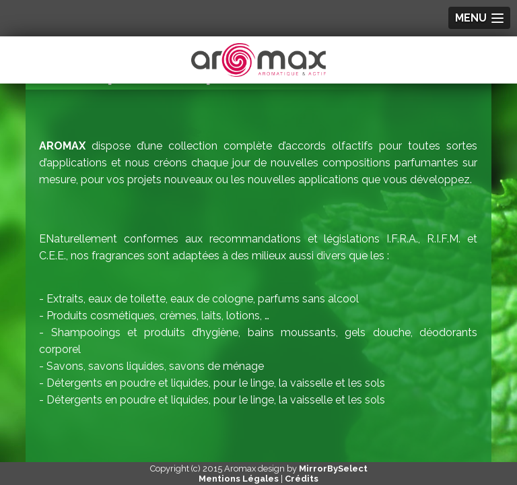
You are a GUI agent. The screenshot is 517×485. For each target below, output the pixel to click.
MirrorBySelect (333, 468)
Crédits (301, 479)
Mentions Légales (239, 479)
